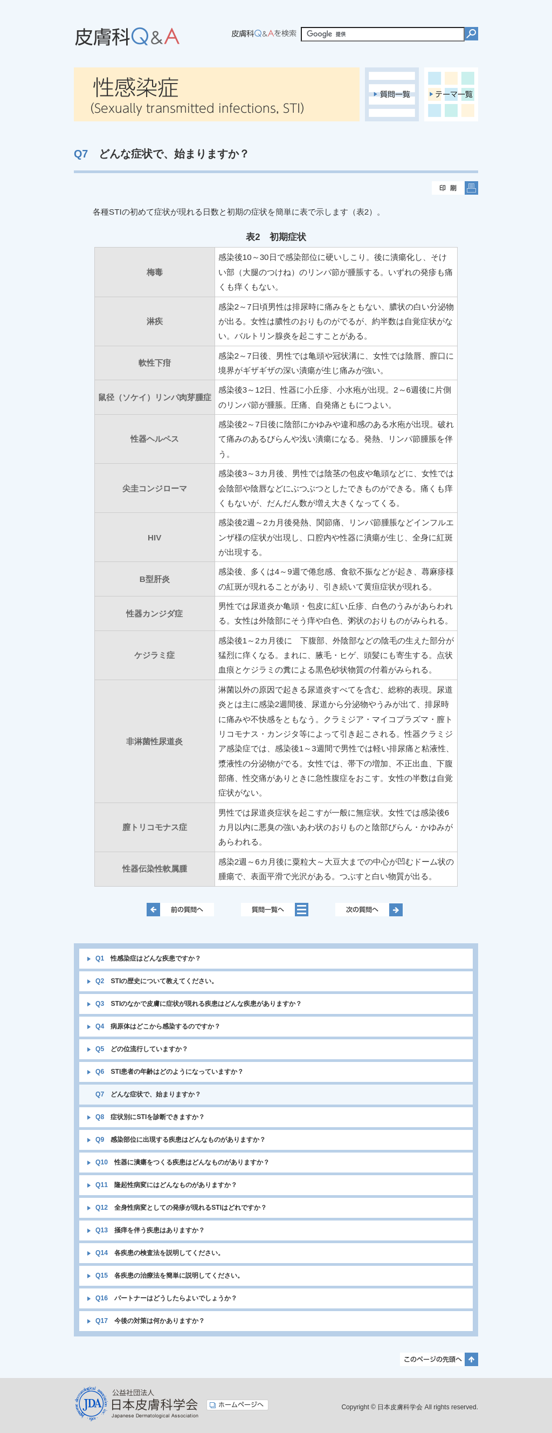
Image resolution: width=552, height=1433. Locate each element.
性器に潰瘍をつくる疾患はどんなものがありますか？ (182, 1162)
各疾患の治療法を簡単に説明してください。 (169, 1275)
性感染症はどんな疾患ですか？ (148, 958)
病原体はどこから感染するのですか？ (157, 1026)
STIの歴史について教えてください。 (156, 981)
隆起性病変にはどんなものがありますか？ (166, 1185)
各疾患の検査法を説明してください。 (159, 1253)
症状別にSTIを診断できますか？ (150, 1117)
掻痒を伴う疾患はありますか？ (150, 1230)
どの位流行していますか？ (141, 1049)
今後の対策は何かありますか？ (150, 1321)
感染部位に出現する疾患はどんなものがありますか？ (180, 1139)
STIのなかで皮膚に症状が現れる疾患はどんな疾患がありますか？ (198, 1003)
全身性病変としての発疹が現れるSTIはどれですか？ (181, 1207)
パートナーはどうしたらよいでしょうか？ (166, 1298)
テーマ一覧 (451, 94)
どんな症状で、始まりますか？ (148, 1094)
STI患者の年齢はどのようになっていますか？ (169, 1071)
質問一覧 (392, 94)
